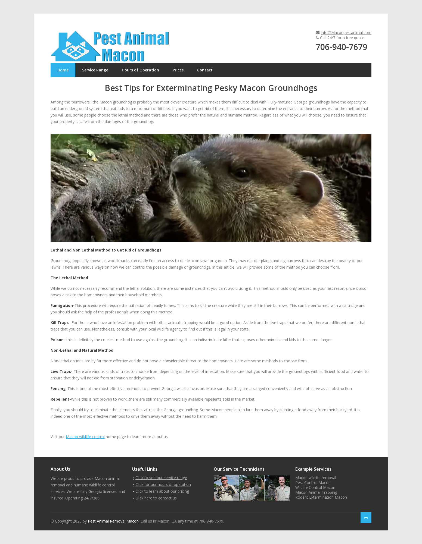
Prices (178, 70)
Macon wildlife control (85, 436)
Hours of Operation (140, 70)
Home (63, 70)
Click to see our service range (161, 477)
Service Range (95, 70)
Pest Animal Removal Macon (113, 521)
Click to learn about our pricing (162, 491)
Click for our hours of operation (163, 484)
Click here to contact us (156, 498)
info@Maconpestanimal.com (346, 32)
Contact (205, 70)
